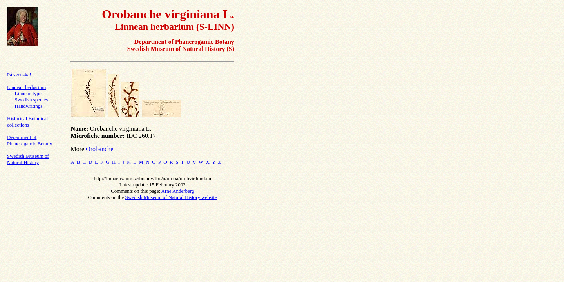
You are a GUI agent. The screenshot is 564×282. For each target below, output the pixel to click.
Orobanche (99, 149)
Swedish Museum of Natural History (28, 159)
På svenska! (19, 75)
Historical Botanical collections (27, 122)
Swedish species (31, 100)
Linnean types (29, 93)
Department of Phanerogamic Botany (29, 140)
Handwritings (29, 106)
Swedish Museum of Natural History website (171, 197)
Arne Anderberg (177, 191)
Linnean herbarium (26, 87)
